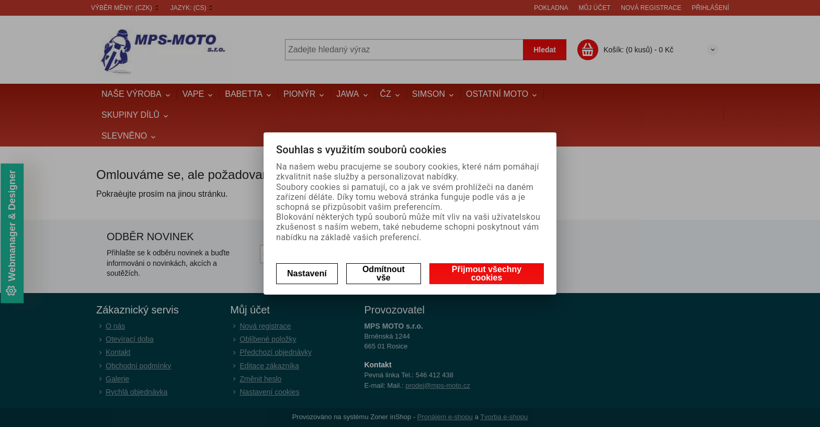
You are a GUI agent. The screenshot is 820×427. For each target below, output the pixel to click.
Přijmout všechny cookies (486, 273)
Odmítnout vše (383, 273)
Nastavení (307, 273)
